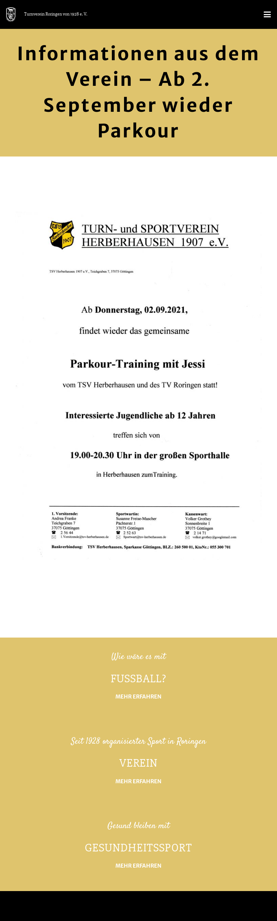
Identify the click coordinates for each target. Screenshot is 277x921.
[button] (267, 14)
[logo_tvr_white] (11, 14)
